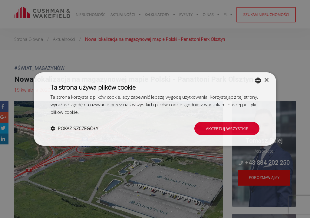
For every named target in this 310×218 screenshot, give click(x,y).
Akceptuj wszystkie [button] (226, 128)
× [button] (266, 80)
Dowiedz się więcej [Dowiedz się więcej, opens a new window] (99, 112)
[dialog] (155, 109)
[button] (74, 128)
